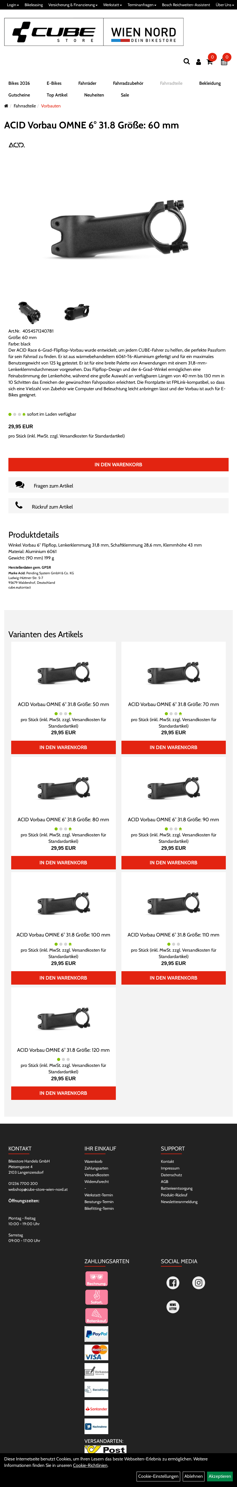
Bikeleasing (34, 4)
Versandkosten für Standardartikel (91, 436)
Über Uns (225, 4)
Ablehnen (193, 1476)
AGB (164, 1181)
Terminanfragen (142, 4)
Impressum (170, 1168)
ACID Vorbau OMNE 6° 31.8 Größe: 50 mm (63, 704)
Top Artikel (57, 95)
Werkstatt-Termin (99, 1194)
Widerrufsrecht (97, 1181)
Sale (125, 95)
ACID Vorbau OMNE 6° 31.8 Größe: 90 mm (173, 820)
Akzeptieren (220, 1476)
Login (13, 4)
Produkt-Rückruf (174, 1194)
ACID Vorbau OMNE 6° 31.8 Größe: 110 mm (173, 935)
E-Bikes (54, 83)
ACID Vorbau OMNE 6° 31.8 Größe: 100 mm (63, 935)
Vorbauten (51, 106)
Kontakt (167, 1161)
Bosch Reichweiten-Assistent (186, 4)
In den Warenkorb (118, 465)
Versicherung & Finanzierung (73, 4)
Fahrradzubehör (128, 83)
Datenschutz (171, 1174)
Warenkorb (93, 1161)
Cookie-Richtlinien (90, 1465)
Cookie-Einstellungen (158, 1476)
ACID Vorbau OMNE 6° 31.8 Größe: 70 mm (173, 704)
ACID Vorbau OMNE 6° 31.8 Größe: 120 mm (63, 1050)
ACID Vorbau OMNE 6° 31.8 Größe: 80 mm (63, 820)
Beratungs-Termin (99, 1201)
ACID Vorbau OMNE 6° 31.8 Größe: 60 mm (91, 125)
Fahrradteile (171, 83)
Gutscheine (19, 95)
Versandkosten (97, 1174)
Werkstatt (112, 4)
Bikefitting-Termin (99, 1208)
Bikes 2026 (19, 83)
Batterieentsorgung (177, 1188)
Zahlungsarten (96, 1168)
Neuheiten (94, 95)
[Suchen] (186, 61)
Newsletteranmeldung (179, 1201)
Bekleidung (210, 83)
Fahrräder (87, 83)
